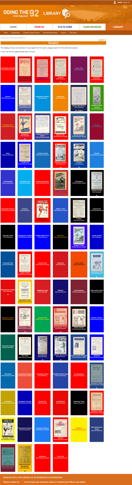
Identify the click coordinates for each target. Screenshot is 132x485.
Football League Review (31, 33)
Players (63, 33)
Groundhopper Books (50, 33)
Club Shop (73, 33)
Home (6, 33)
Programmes (15, 33)
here (22, 482)
